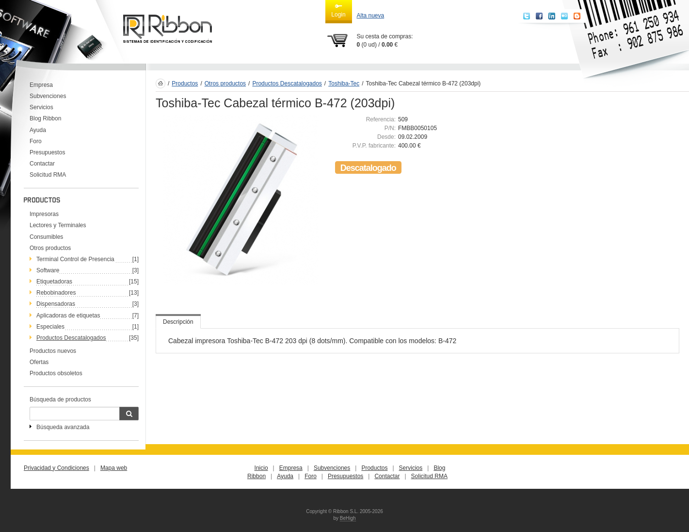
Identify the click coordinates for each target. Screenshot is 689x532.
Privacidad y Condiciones (56, 468)
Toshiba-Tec (343, 83)
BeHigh (348, 518)
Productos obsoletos (56, 373)
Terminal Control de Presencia (75, 259)
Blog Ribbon (45, 118)
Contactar (42, 163)
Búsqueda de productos (60, 399)
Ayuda (38, 130)
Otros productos (50, 248)
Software (47, 270)
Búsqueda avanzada (62, 427)
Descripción (178, 321)
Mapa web (113, 468)
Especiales (50, 326)
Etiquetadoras (54, 281)
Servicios (41, 107)
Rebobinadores (56, 292)
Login (338, 10)
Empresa (41, 85)
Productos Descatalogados (71, 337)
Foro (36, 141)
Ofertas (39, 362)
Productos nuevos (53, 351)
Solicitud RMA (48, 174)
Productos (185, 83)
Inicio (261, 468)
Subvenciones (48, 96)
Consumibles (46, 236)
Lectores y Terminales (58, 225)
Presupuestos (47, 152)
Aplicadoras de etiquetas (68, 315)
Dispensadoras (55, 303)
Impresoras (44, 214)
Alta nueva (371, 15)
